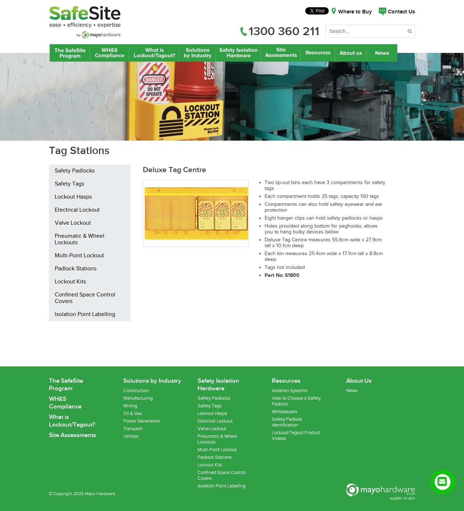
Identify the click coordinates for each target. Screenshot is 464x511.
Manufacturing (138, 398)
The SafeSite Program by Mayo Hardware (70, 53)
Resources (318, 53)
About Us (351, 53)
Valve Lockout (73, 223)
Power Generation (141, 421)
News (382, 53)
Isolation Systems (289, 391)
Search (410, 32)
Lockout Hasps (73, 197)
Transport (132, 429)
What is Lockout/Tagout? (154, 53)
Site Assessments (281, 53)
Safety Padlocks (75, 171)
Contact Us (401, 12)
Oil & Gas (132, 413)
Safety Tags (69, 184)
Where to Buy (355, 12)
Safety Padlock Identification (287, 422)
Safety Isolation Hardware (238, 53)
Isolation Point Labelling (85, 314)
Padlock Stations (75, 269)
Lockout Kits (70, 282)
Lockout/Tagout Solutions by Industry (197, 53)
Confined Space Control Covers (85, 298)
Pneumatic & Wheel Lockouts (79, 239)
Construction (136, 391)
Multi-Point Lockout (79, 256)
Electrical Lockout (77, 210)
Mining (130, 406)
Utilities (130, 436)
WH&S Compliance (109, 53)
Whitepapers (284, 412)
